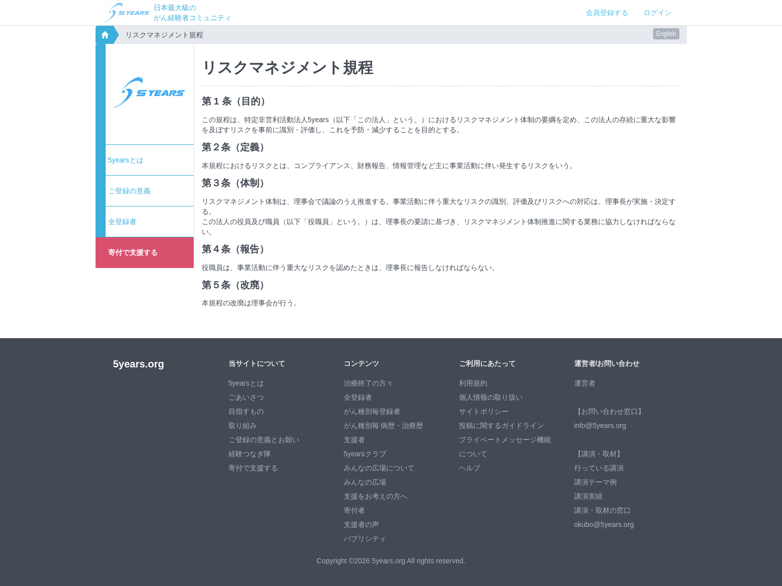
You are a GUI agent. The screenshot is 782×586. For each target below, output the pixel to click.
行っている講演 (599, 468)
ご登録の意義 (129, 191)
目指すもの (246, 411)
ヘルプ (469, 468)
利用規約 (473, 383)
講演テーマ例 (595, 482)
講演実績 (588, 496)
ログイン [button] (657, 13)
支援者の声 (361, 524)
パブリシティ (365, 539)
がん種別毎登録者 (372, 411)
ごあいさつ (246, 397)
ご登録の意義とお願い (263, 440)
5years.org (138, 363)
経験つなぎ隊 (249, 454)
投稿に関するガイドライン (501, 425)
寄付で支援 (133, 252)
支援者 (354, 440)
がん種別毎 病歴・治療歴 (384, 425)
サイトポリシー (484, 411)
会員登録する (607, 13)
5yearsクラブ (365, 454)
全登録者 (122, 222)
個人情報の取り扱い (491, 397)
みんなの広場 (365, 482)
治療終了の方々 (368, 383)
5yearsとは (126, 160)
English (666, 33)
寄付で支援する (253, 468)
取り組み (242, 425)
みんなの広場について (379, 468)
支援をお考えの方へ (375, 496)
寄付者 (354, 510)
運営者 (584, 383)
